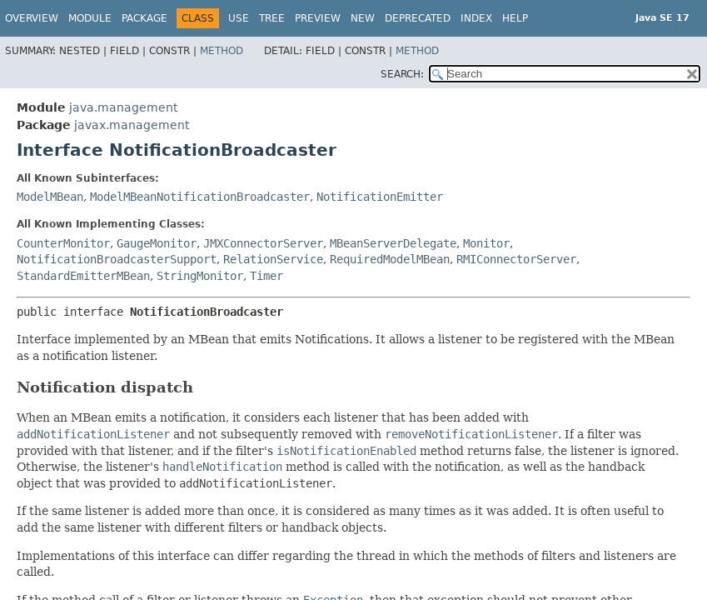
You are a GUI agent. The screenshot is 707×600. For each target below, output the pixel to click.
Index (476, 18)
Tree (272, 18)
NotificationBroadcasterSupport (117, 259)
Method (221, 51)
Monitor (486, 243)
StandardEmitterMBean (83, 275)
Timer (266, 275)
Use (238, 18)
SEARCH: (402, 74)
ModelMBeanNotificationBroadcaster (200, 196)
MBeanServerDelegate (393, 243)
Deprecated (418, 18)
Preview (318, 18)
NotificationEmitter (379, 196)
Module (90, 18)
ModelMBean (50, 196)
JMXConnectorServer (263, 243)
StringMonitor (200, 275)
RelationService (273, 259)
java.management (123, 107)
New (363, 18)
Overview (31, 18)
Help (515, 18)
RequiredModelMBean (390, 259)
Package (144, 18)
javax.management (131, 125)
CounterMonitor (63, 243)
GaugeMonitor (157, 243)
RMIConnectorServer (516, 259)
